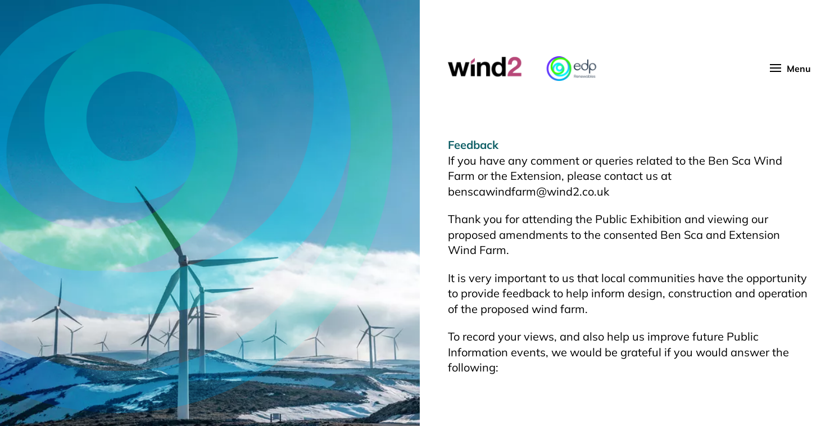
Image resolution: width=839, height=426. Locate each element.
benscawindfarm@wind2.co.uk (528, 191)
